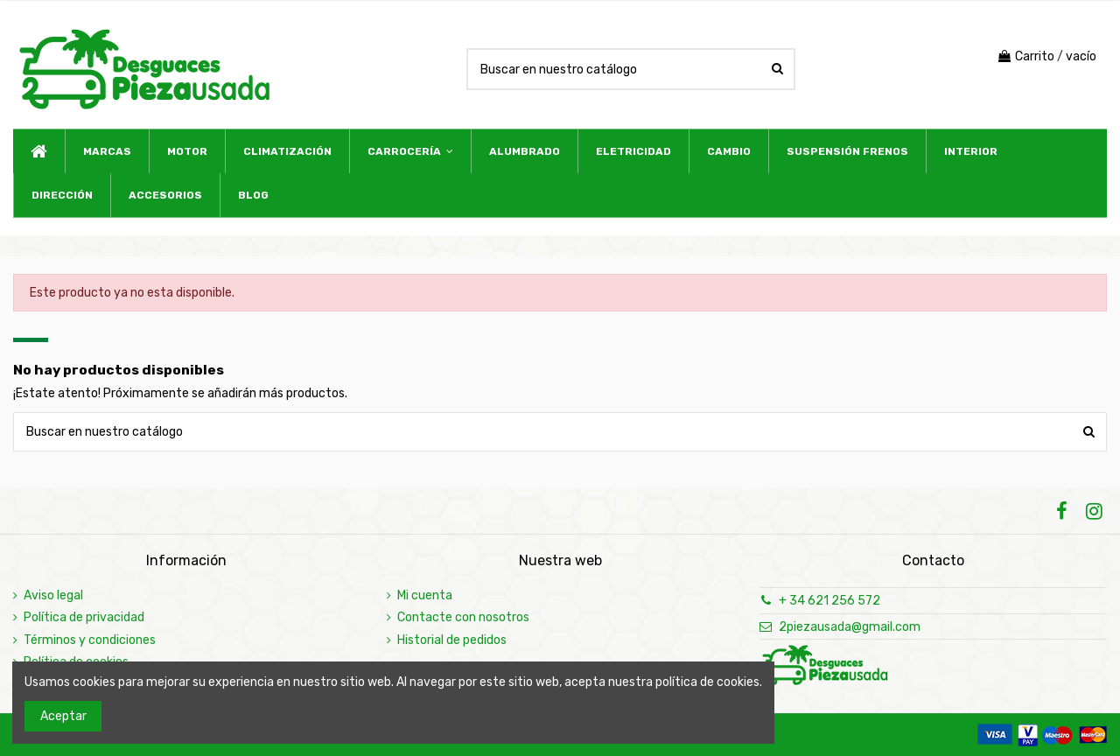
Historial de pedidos (452, 640)
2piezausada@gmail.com (849, 627)
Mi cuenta (424, 595)
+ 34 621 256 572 (829, 600)
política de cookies (707, 682)
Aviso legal (53, 595)
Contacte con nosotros (463, 617)
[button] (410, 151)
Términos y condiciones (90, 640)
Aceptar (63, 716)
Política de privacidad (84, 617)
